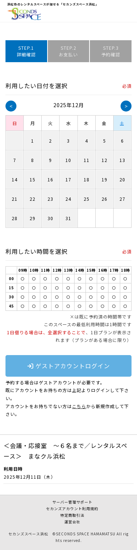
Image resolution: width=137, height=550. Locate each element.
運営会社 (72, 521)
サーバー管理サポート (72, 502)
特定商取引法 (72, 515)
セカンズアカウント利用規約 (72, 508)
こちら (79, 406)
